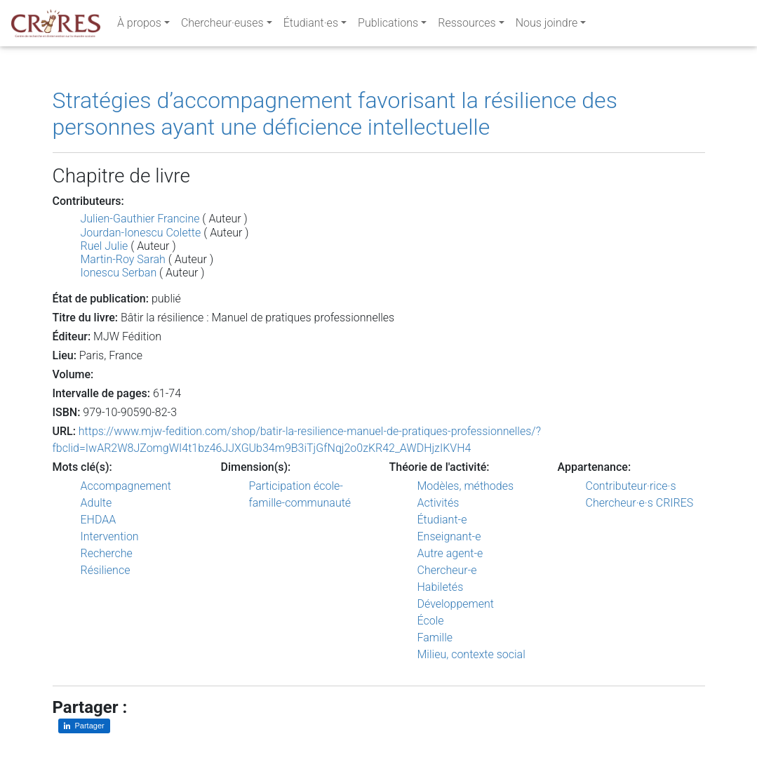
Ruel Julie (104, 246)
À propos (139, 25)
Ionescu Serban (119, 272)
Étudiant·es (310, 25)
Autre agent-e (450, 553)
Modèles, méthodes (465, 486)
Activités (438, 502)
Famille (435, 637)
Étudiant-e (442, 519)
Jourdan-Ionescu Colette (141, 232)
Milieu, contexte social (471, 654)
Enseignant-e (449, 536)
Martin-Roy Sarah (123, 259)
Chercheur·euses (222, 25)
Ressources (466, 25)
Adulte (96, 502)
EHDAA (98, 519)
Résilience (105, 570)
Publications (388, 25)
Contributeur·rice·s (631, 486)
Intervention (110, 536)
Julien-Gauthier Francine (140, 218)
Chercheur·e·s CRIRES (640, 502)
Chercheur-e (447, 570)
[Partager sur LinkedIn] (84, 726)
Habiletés (440, 587)
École (430, 620)
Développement (456, 603)
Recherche (107, 553)
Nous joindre (547, 25)
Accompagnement (126, 486)
